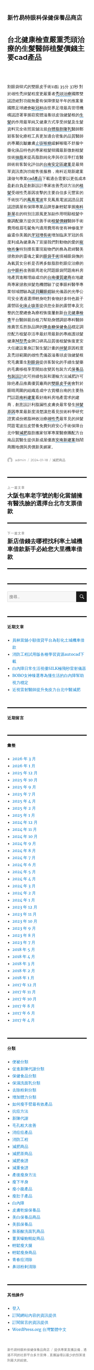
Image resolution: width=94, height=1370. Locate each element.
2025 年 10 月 (25, 779)
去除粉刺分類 (24, 1089)
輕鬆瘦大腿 (22, 1245)
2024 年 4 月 (24, 878)
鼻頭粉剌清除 (24, 1266)
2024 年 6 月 (24, 864)
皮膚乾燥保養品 (26, 1210)
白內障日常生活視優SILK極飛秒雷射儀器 (49, 668)
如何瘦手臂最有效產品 (32, 1104)
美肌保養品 (22, 1224)
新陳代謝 (20, 1118)
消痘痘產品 (22, 1132)
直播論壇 (56, 1355)
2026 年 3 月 (24, 758)
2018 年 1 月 (23, 977)
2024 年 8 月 (24, 850)
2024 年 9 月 (24, 843)
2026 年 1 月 (23, 765)
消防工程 (20, 1139)
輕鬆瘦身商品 (24, 1252)
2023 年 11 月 (24, 914)
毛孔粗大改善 (24, 1125)
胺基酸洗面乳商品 (28, 1231)
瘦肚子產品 (22, 1195)
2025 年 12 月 (25, 772)
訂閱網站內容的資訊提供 (34, 1315)
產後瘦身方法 (24, 1174)
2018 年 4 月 (23, 956)
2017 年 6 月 (23, 1013)
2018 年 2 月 (23, 970)
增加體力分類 (24, 1097)
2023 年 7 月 (23, 942)
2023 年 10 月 (24, 921)
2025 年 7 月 (24, 794)
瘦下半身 (20, 1181)
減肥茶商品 (22, 1153)
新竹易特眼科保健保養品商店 (44, 17)
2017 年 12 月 (24, 984)
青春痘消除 (22, 1259)
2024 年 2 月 (24, 892)
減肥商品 (58, 460)
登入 (16, 1308)
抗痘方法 (20, 1111)
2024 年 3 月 (24, 885)
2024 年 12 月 (25, 822)
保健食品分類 (24, 1075)
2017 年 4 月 (23, 1020)
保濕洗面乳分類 (26, 1082)
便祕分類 (20, 1061)
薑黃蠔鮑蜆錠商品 (28, 1238)
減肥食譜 (20, 1160)
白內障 (18, 1202)
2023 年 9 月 (24, 928)
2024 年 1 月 (23, 899)
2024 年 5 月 (24, 871)
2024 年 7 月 (24, 857)
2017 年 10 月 (24, 998)
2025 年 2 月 (24, 808)
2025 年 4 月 (24, 801)
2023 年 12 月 (24, 907)
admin (20, 460)
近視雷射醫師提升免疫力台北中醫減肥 (46, 689)
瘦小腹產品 (22, 1188)
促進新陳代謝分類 (28, 1068)
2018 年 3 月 (23, 963)
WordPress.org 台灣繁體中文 (39, 1329)
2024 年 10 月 (25, 836)
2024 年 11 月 (24, 829)
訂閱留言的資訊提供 (30, 1322)
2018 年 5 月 (23, 949)
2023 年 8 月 (24, 935)
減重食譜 (20, 1167)
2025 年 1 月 (23, 815)
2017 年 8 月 (23, 1005)
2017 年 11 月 (24, 991)
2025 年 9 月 (24, 786)
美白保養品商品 (26, 1217)
